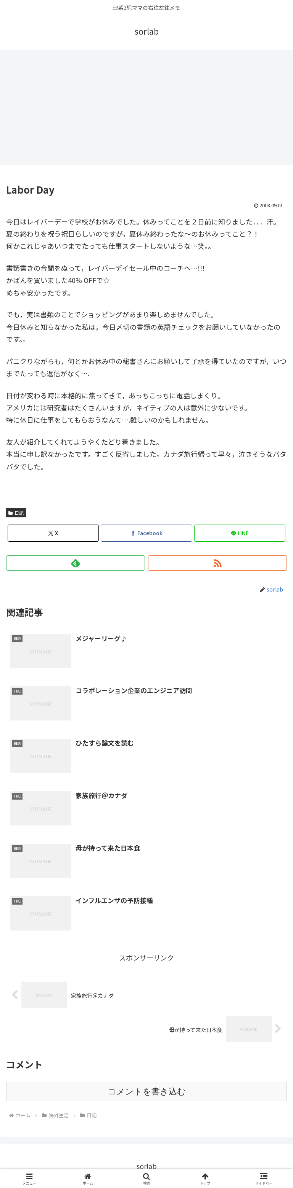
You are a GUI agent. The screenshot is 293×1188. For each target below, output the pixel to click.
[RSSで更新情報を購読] (217, 563)
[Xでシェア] (53, 533)
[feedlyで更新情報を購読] (75, 563)
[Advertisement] (146, 107)
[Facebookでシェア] (146, 533)
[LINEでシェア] (239, 533)
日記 (16, 512)
